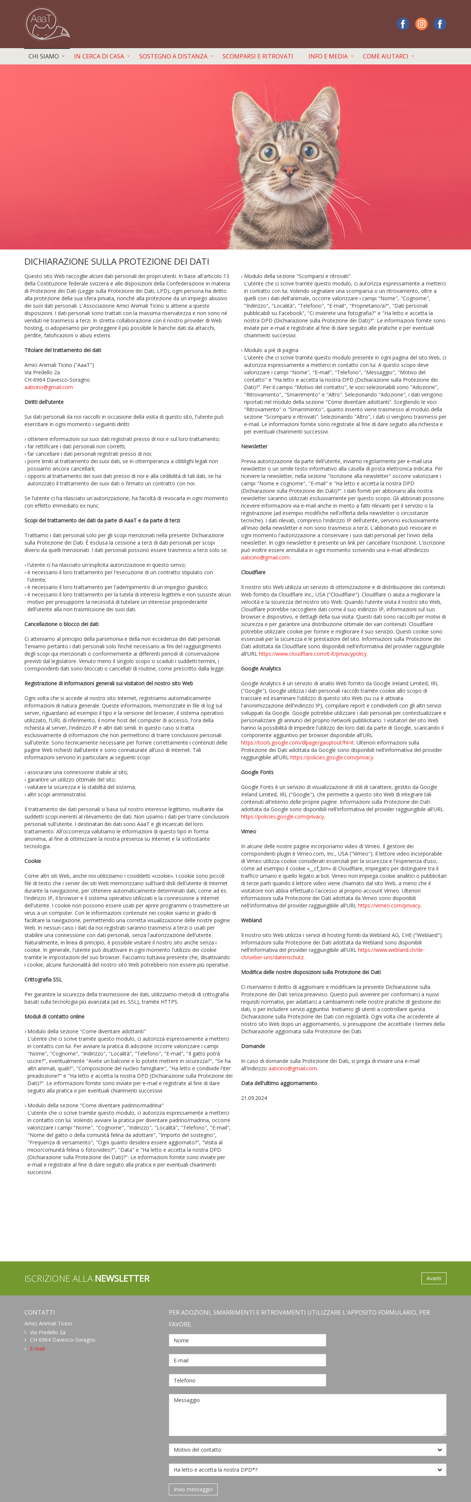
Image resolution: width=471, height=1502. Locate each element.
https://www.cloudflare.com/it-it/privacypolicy (313, 653)
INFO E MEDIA (328, 56)
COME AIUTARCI (385, 56)
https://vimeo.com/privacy (389, 905)
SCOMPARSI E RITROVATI (258, 56)
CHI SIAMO (44, 56)
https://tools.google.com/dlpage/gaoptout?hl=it (297, 742)
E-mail (37, 1348)
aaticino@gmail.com (48, 387)
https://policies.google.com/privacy (331, 757)
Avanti (434, 1278)
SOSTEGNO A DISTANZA (173, 56)
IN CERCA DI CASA (99, 56)
